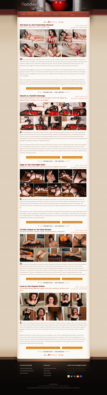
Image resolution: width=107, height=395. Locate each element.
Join (38, 14)
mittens (62, 288)
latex (50, 288)
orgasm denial (32, 27)
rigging (62, 97)
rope (65, 97)
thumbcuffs (53, 231)
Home (23, 14)
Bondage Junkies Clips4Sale (26, 368)
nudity (22, 27)
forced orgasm (24, 97)
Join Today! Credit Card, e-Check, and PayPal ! (43, 88)
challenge (36, 231)
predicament (31, 97)
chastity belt (23, 231)
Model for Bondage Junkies (50, 368)
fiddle (48, 27)
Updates (30, 14)
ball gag (30, 288)
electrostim (44, 97)
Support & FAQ (47, 370)
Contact (64, 14)
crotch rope (39, 100)
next (62, 22)
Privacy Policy (46, 387)
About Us (77, 387)
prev (45, 22)
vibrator (38, 27)
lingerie (44, 27)
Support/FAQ (46, 14)
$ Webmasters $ (53, 384)
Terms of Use (54, 387)
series (49, 166)
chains (26, 27)
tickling (42, 231)
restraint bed (55, 97)
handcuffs (30, 231)
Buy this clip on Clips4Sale (72, 88)
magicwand (23, 100)
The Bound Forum (24, 373)
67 (59, 22)
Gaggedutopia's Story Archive (27, 370)
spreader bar (56, 288)
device (28, 100)
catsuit (38, 97)
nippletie (56, 166)
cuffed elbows (61, 231)
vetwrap (47, 231)
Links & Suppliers (47, 375)
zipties (49, 97)
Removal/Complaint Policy (66, 387)
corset (47, 288)
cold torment (63, 166)
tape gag (33, 100)
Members (56, 14)
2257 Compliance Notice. (34, 387)
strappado (46, 100)
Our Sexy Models (47, 373)
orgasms (42, 288)
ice (52, 166)
